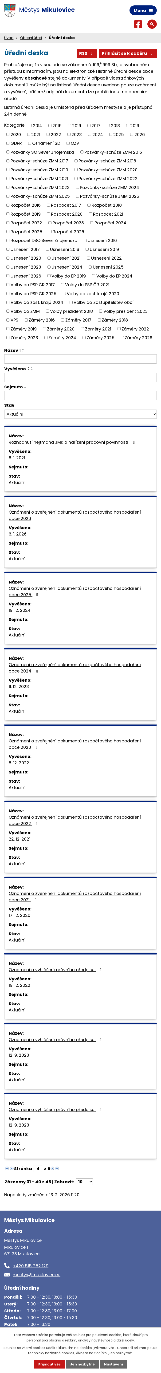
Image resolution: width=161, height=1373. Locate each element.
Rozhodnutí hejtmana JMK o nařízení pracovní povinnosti (73, 442)
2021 (35, 134)
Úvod (8, 37)
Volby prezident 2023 (125, 311)
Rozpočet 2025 (26, 231)
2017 (95, 126)
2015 (57, 126)
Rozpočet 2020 (66, 214)
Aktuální (17, 482)
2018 (115, 126)
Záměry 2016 (42, 320)
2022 (56, 134)
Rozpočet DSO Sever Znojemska (44, 240)
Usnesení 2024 (66, 267)
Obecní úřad (31, 37)
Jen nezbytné (82, 1364)
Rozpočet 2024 (110, 223)
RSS (87, 53)
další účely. (126, 1340)
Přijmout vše (49, 1364)
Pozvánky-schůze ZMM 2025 (40, 196)
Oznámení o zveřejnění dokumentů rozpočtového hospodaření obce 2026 (75, 515)
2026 (139, 134)
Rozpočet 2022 (26, 223)
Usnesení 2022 (106, 258)
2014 (37, 126)
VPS (14, 320)
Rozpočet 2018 (107, 205)
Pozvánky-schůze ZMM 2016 (113, 152)
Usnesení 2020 (26, 258)
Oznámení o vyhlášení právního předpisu (56, 970)
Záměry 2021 (98, 329)
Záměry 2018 (115, 320)
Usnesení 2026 (26, 276)
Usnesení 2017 (25, 249)
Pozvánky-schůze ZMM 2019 (39, 170)
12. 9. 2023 (19, 1055)
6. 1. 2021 (17, 458)
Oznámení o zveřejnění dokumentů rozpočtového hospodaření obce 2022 (75, 820)
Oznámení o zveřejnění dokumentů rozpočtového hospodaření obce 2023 (75, 744)
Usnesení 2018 (64, 249)
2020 (16, 134)
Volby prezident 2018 (71, 311)
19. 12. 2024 (20, 610)
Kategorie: (14, 125)
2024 (97, 134)
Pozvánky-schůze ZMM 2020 (108, 170)
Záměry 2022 (135, 329)
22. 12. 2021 (19, 839)
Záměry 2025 (100, 338)
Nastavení (113, 1364)
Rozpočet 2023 (68, 223)
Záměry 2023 (24, 338)
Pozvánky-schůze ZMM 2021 (39, 178)
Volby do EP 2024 (114, 276)
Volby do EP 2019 (68, 276)
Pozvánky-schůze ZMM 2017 (39, 161)
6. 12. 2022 (19, 763)
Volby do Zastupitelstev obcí (104, 302)
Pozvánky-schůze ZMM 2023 (40, 187)
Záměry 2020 (61, 329)
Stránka (23, 1169)
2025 (118, 134)
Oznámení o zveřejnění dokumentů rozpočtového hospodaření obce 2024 (75, 668)
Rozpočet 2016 (26, 205)
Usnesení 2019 (104, 249)
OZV (75, 143)
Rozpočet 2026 (68, 231)
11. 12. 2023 (19, 686)
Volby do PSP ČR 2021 (87, 285)
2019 (134, 126)
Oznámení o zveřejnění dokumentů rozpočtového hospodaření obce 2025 (75, 591)
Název (12, 350)
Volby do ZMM (25, 311)
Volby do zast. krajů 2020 (93, 293)
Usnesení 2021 (66, 258)
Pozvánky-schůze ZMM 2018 (107, 161)
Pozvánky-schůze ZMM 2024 (109, 187)
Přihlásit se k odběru (128, 53)
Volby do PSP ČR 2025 (33, 293)
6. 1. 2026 (18, 534)
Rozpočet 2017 (66, 205)
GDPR (16, 143)
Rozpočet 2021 (108, 214)
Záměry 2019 (24, 329)
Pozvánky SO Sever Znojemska (42, 152)
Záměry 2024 (62, 338)
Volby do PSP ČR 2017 (33, 285)
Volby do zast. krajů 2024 (37, 302)
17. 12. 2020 (19, 915)
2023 (76, 134)
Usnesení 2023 (26, 267)
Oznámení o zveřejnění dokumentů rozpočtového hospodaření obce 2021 (75, 896)
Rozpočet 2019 (26, 214)
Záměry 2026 (138, 338)
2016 (76, 126)
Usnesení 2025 (108, 267)
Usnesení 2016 (102, 240)
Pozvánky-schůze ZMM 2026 (109, 196)
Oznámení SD (46, 143)
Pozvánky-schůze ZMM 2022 (108, 178)
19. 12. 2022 (19, 985)
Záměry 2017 (78, 320)
